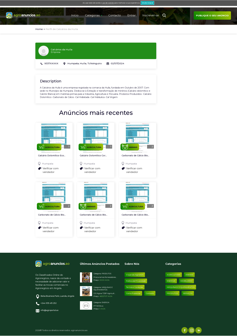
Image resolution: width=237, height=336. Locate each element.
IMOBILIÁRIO (186, 281)
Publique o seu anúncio (212, 15)
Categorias (92, 15)
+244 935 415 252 (49, 303)
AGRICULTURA (49, 146)
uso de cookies (108, 3)
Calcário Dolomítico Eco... (51, 155)
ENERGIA (105, 302)
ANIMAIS (129, 147)
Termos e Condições (134, 287)
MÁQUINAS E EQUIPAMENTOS (181, 287)
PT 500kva (98, 306)
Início (74, 15)
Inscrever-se (150, 15)
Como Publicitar (133, 293)
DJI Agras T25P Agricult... (105, 293)
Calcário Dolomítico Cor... (93, 155)
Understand (147, 3)
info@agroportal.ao (49, 310)
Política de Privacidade (136, 281)
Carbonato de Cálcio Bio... (135, 155)
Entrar (131, 15)
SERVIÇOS (187, 293)
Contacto (114, 15)
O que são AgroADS (134, 275)
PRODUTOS (106, 274)
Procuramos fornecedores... (105, 277)
